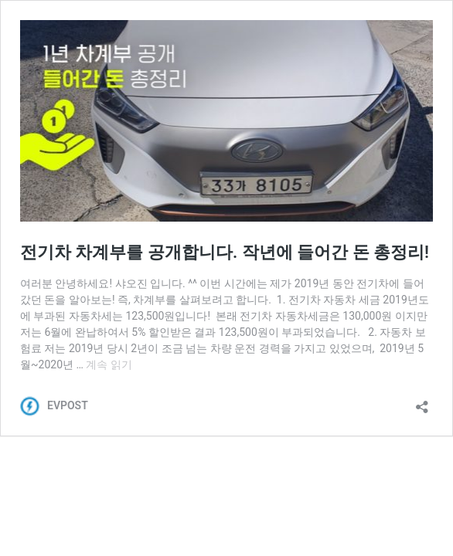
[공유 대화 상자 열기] (422, 402)
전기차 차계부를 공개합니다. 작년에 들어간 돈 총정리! (224, 252)
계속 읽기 (108, 364)
